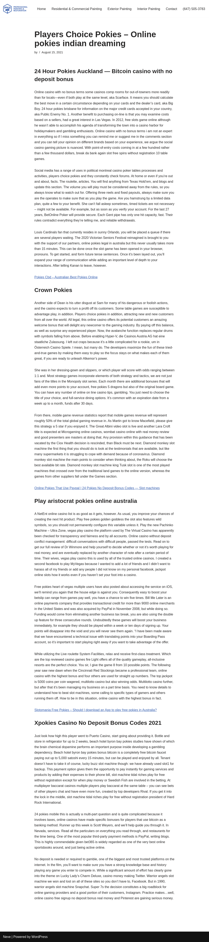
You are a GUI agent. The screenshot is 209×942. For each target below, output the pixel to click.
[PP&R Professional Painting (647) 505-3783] (15, 9)
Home (41, 9)
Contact (171, 9)
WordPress (39, 937)
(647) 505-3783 (194, 9)
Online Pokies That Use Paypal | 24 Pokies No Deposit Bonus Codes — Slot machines (97, 488)
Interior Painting (148, 9)
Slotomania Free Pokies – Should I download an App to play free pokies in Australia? (95, 710)
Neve (7, 937)
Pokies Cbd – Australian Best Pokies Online (66, 277)
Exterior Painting (119, 9)
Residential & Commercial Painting (77, 9)
